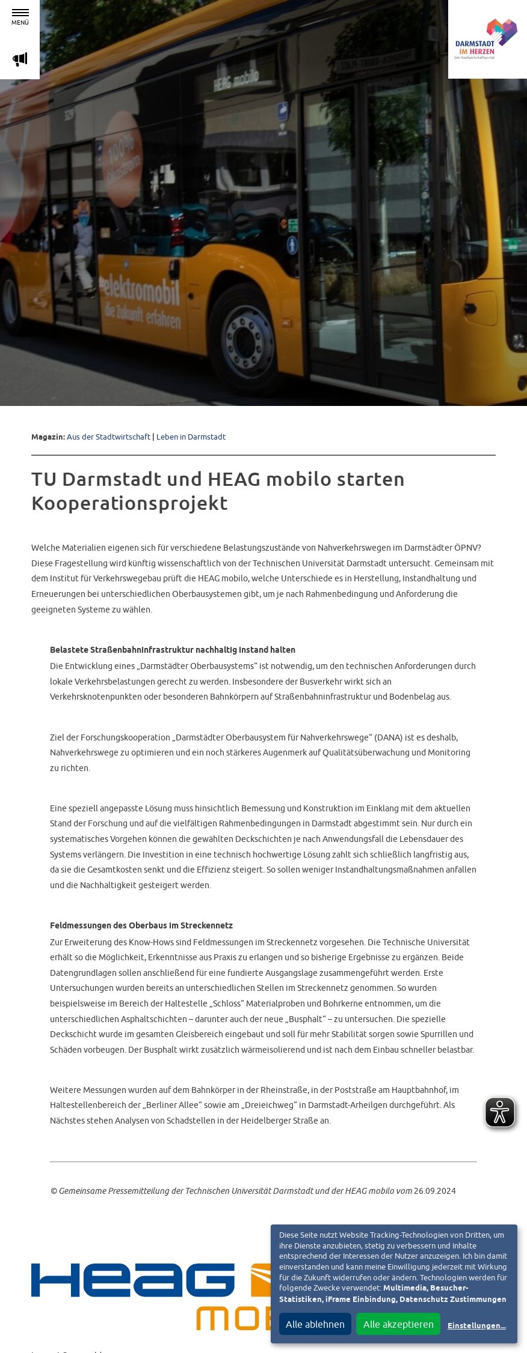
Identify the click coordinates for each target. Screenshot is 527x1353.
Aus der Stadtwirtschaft (108, 436)
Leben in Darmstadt (191, 436)
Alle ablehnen (315, 1324)
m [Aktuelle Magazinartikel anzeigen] (20, 59)
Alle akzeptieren (398, 1324)
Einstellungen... (477, 1326)
